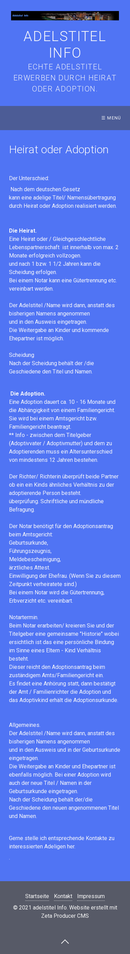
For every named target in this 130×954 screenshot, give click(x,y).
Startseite (37, 896)
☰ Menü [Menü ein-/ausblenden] (111, 117)
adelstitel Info (65, 44)
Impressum (91, 896)
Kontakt (63, 896)
